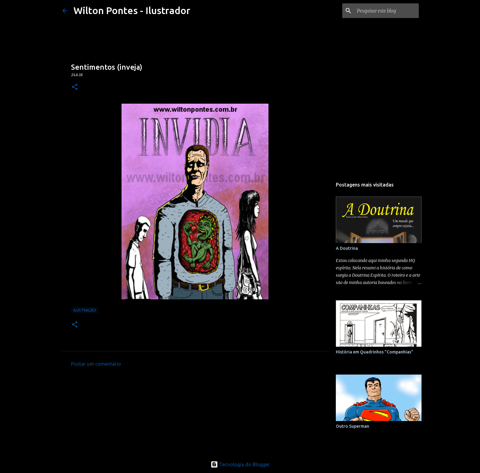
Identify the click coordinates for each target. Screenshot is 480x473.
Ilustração (84, 310)
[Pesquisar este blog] (386, 10)
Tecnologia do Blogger (240, 464)
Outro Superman (352, 426)
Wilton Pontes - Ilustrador (131, 10)
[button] (74, 87)
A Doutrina (347, 248)
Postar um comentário (96, 364)
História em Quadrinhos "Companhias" (374, 351)
